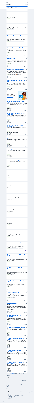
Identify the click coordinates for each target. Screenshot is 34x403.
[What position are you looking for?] (17, 2)
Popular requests (9, 375)
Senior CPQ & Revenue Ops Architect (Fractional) (14, 351)
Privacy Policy (21, 395)
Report (25, 44)
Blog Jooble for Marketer (16, 395)
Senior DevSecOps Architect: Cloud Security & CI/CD (15, 219)
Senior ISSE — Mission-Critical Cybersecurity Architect (15, 172)
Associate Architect (11, 58)
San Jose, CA (7, 387)
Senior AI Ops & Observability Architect (14, 149)
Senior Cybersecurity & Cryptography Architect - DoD (16, 102)
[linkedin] (33, 392)
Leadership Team (10, 396)
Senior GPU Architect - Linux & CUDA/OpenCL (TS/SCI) (15, 281)
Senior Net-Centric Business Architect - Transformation (14, 316)
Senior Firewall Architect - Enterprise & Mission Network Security (16, 114)
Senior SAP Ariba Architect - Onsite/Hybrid (15, 47)
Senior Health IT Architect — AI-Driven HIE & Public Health (15, 207)
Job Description (21, 397)
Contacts (9, 394)
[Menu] (1, 1)
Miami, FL (7, 388)
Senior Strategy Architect (12, 303)
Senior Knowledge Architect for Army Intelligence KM (14, 196)
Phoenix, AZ (7, 385)
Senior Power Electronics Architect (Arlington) (15, 242)
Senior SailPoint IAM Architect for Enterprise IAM (15, 138)
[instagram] (29, 392)
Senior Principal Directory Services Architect (15, 35)
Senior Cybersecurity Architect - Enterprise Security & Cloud (15, 184)
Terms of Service (21, 394)
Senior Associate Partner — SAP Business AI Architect (15, 13)
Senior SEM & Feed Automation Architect (15, 24)
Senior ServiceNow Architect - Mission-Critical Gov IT (16, 255)
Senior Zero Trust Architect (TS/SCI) (14, 292)
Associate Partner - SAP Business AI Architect (15, 69)
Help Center (9, 393)
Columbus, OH (7, 386)
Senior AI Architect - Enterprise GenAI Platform (16, 327)
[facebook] (27, 392)
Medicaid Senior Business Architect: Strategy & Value (16, 81)
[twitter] (31, 392)
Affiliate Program (16, 396)
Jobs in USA (21, 393)
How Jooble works (10, 397)
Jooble (5, 401)
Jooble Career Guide (16, 394)
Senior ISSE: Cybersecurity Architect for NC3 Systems (15, 339)
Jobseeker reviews (10, 399)
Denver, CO (7, 384)
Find (17, 6)
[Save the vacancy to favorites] (26, 13)
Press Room (9, 395)
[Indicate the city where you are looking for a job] (17, 4)
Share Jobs (15, 393)
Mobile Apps (9, 398)
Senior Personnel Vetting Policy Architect (14, 160)
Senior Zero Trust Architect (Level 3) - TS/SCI (15, 230)
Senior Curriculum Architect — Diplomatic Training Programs (15, 126)
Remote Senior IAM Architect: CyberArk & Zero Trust (15, 268)
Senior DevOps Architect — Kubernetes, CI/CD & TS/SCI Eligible (16, 363)
